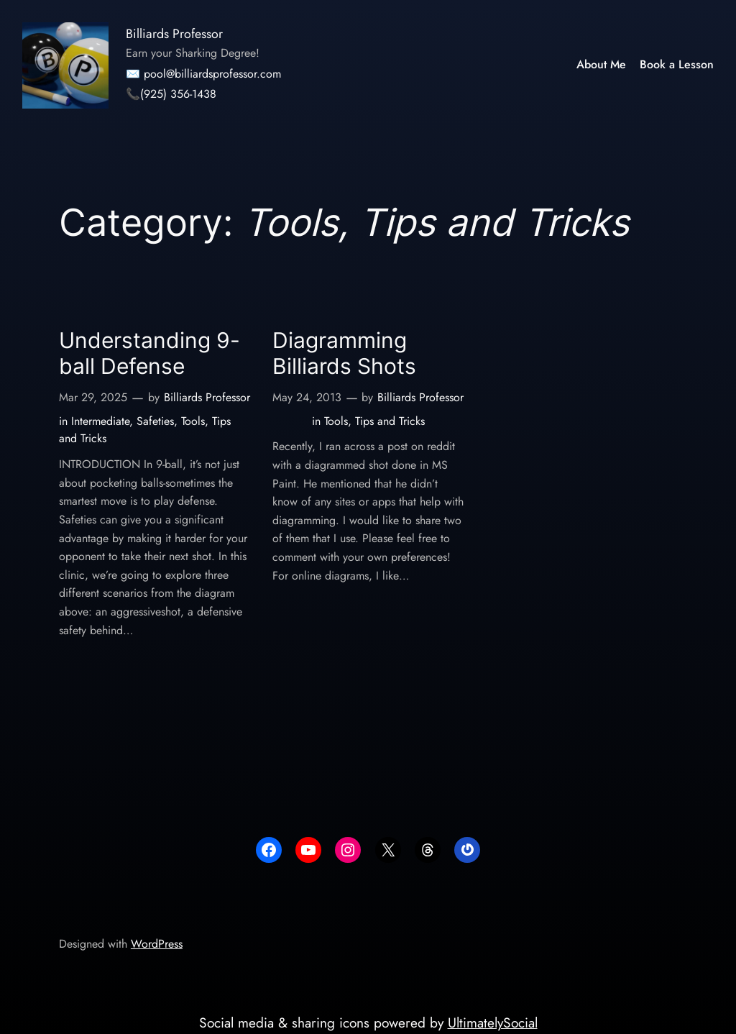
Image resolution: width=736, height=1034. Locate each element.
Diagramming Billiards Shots (344, 353)
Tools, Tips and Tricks (374, 421)
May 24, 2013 (306, 397)
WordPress (157, 943)
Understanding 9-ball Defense (149, 353)
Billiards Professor (174, 33)
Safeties (155, 421)
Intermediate (100, 421)
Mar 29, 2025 (93, 397)
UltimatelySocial (493, 1022)
